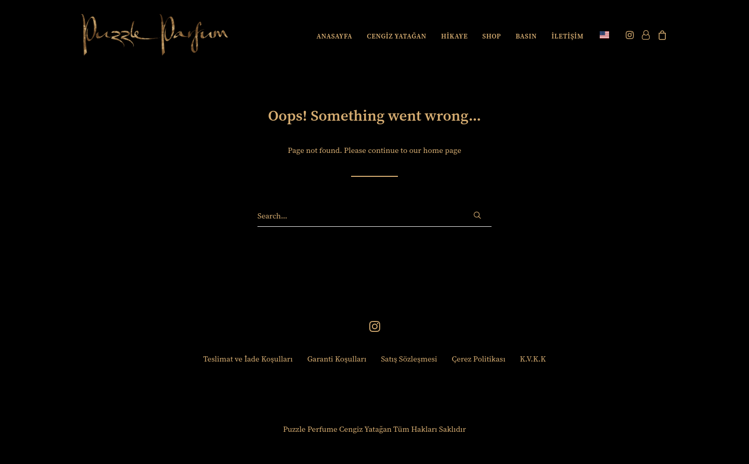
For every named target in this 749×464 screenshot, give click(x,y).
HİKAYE (454, 36)
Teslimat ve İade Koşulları (248, 358)
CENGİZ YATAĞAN (397, 36)
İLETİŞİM (567, 36)
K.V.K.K (533, 358)
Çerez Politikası (479, 358)
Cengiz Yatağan (365, 428)
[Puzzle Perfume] (154, 35)
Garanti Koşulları (337, 358)
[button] (630, 35)
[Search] (374, 216)
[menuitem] (334, 36)
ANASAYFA (335, 36)
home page (442, 150)
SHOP (491, 36)
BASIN (526, 36)
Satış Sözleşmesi (409, 358)
